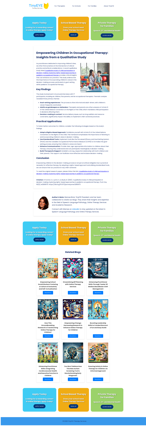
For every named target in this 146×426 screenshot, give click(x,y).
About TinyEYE (109, 6)
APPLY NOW (39, 35)
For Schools (76, 6)
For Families (92, 6)
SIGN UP (73, 35)
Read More (48, 293)
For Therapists (59, 6)
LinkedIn (75, 209)
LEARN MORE (107, 35)
